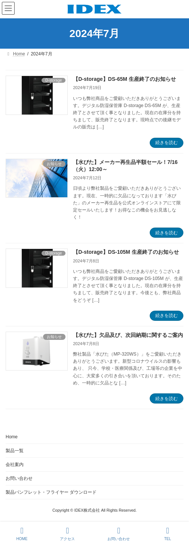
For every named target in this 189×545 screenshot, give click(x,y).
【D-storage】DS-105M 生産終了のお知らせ (126, 252)
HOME (21, 534)
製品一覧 (15, 450)
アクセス (67, 534)
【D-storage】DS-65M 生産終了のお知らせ (124, 79)
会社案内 (15, 464)
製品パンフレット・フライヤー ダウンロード (51, 492)
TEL (167, 534)
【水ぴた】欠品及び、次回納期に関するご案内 (128, 335)
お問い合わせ (19, 478)
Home (12, 436)
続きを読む (166, 142)
